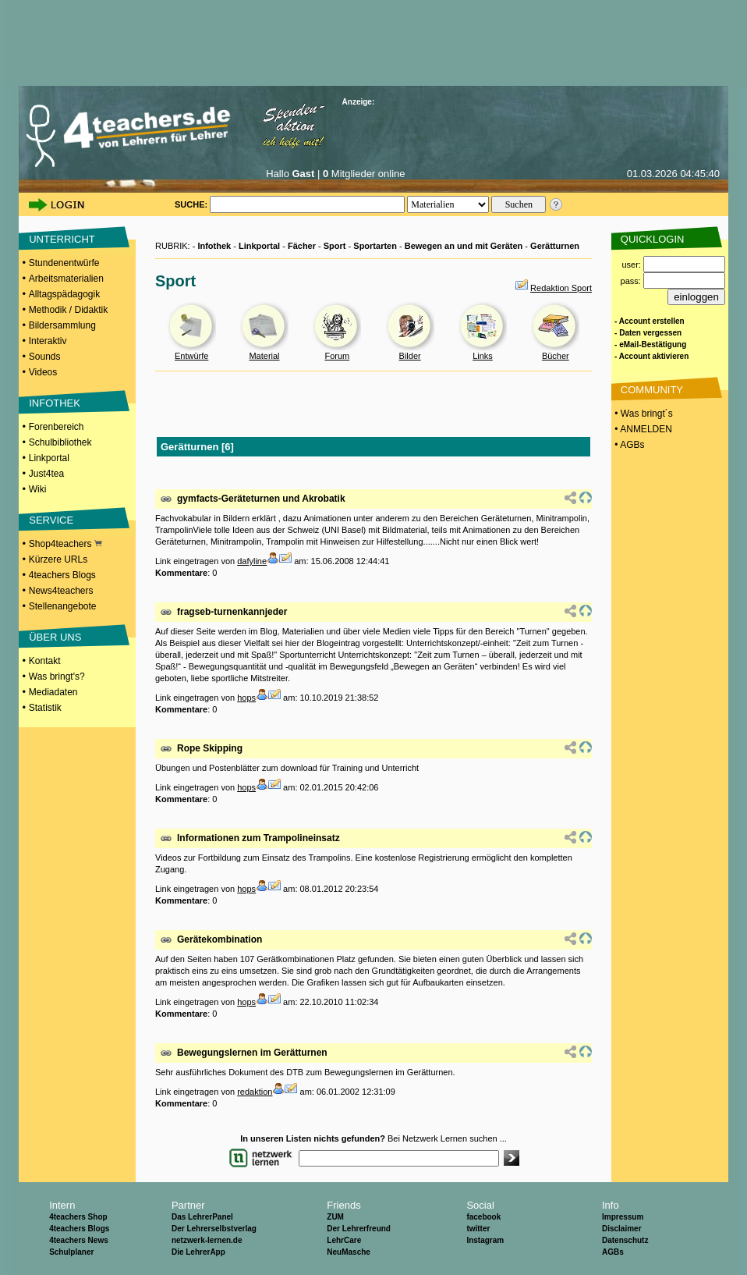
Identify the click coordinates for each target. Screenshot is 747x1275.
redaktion (254, 1091)
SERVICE (51, 520)
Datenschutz (625, 1240)
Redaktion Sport (561, 288)
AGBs (613, 1252)
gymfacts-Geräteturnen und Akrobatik (261, 498)
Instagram (485, 1240)
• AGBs (628, 444)
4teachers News (78, 1240)
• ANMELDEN (642, 429)
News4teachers (61, 590)
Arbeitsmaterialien (66, 278)
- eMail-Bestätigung (650, 344)
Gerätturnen (554, 245)
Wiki (38, 489)
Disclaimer (622, 1228)
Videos (43, 372)
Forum (336, 355)
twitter (478, 1228)
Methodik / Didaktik (68, 309)
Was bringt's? (57, 676)
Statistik (45, 707)
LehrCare (344, 1240)
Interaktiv (48, 341)
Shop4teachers (65, 543)
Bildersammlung (62, 325)
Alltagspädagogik (64, 294)
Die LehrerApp (198, 1252)
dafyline (252, 561)
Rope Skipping (210, 748)
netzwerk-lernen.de (207, 1240)
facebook (483, 1217)
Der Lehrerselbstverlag (214, 1228)
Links (483, 355)
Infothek (214, 245)
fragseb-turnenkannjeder (232, 611)
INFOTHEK (54, 403)
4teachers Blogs (62, 575)
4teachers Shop (78, 1217)
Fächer (302, 245)
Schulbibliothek (60, 442)
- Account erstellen (649, 321)
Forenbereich (56, 426)
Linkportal (49, 458)
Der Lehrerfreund (359, 1228)
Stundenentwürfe (64, 262)
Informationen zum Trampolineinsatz (258, 838)
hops (246, 697)
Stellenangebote (63, 606)
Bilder (410, 355)
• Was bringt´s (642, 413)
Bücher (555, 355)
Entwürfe (191, 355)
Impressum (622, 1217)
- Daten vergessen (648, 333)
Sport (335, 245)
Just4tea (46, 473)
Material (264, 355)
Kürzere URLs (58, 559)
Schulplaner (71, 1252)
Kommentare (181, 572)
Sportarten (375, 245)
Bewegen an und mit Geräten (464, 245)
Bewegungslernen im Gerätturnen (252, 1052)
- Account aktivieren (651, 356)
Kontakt (45, 660)
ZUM (335, 1217)
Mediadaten (53, 692)
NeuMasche (348, 1252)
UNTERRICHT (62, 239)
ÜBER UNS (55, 637)
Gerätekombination (219, 939)
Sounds (45, 356)
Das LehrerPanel (202, 1217)
